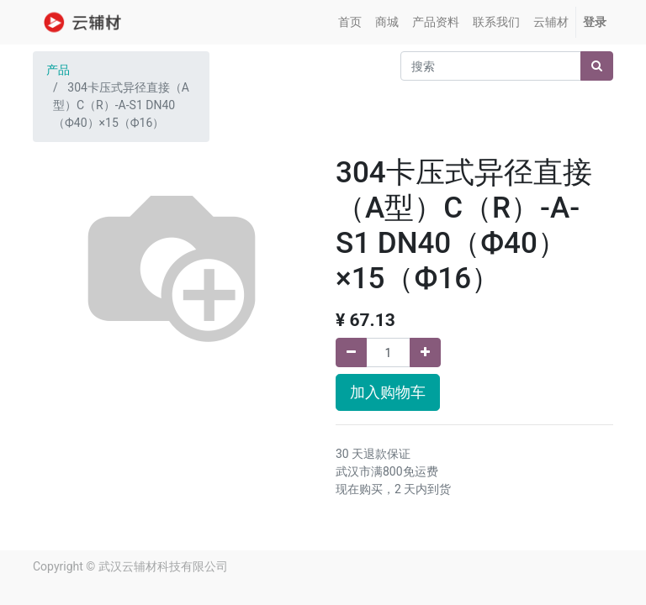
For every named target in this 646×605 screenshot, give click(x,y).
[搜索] (596, 66)
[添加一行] (425, 352)
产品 (58, 69)
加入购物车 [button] (388, 392)
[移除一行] (351, 352)
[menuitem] (349, 22)
